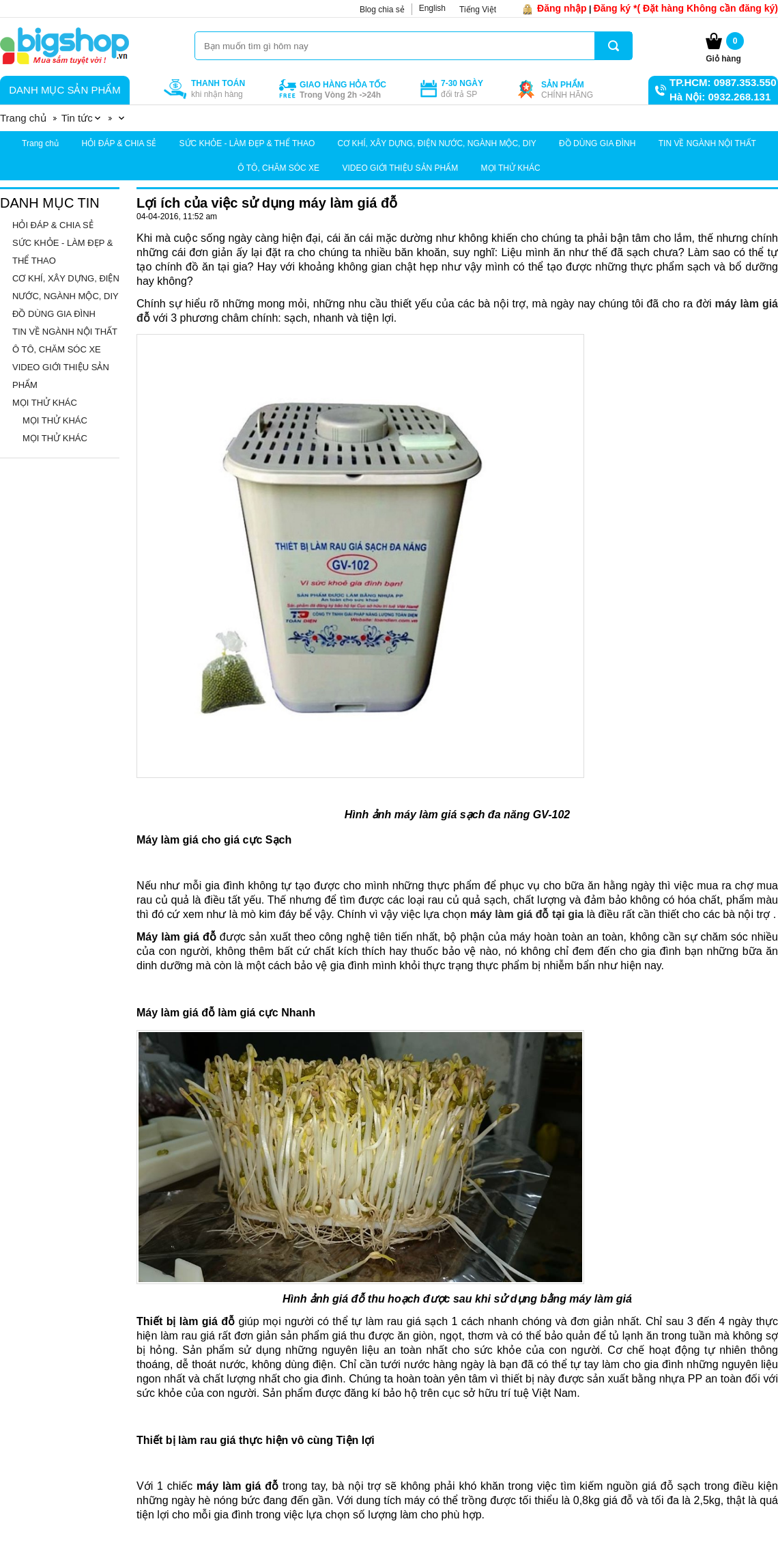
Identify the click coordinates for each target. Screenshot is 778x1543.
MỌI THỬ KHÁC (511, 168)
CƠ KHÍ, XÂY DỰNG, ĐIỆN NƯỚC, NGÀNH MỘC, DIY (437, 143)
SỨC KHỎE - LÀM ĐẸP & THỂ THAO (247, 143)
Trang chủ (40, 143)
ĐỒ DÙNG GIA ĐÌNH (597, 143)
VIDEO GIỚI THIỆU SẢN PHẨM (400, 168)
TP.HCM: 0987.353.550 (722, 82)
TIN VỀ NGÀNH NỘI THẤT (707, 143)
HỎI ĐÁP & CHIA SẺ (118, 143)
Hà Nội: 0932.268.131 (719, 96)
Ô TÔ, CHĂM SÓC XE (278, 168)
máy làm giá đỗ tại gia (527, 914)
